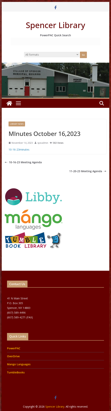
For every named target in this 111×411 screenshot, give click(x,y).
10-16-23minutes (19, 149)
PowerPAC (13, 348)
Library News (17, 124)
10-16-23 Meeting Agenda (23, 162)
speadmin (42, 142)
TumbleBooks (16, 372)
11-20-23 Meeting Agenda (87, 171)
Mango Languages (19, 364)
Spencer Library (55, 25)
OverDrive (13, 356)
